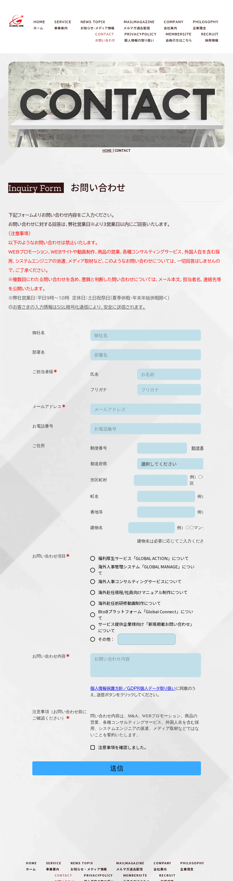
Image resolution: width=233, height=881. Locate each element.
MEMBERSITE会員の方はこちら (179, 37)
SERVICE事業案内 (62, 25)
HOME (107, 150)
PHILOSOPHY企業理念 (206, 25)
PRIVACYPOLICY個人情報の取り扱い (140, 37)
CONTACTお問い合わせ (105, 37)
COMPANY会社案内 (174, 25)
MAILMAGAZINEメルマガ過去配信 (139, 25)
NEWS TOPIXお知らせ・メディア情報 (98, 25)
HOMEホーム (39, 25)
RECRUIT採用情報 (210, 37)
